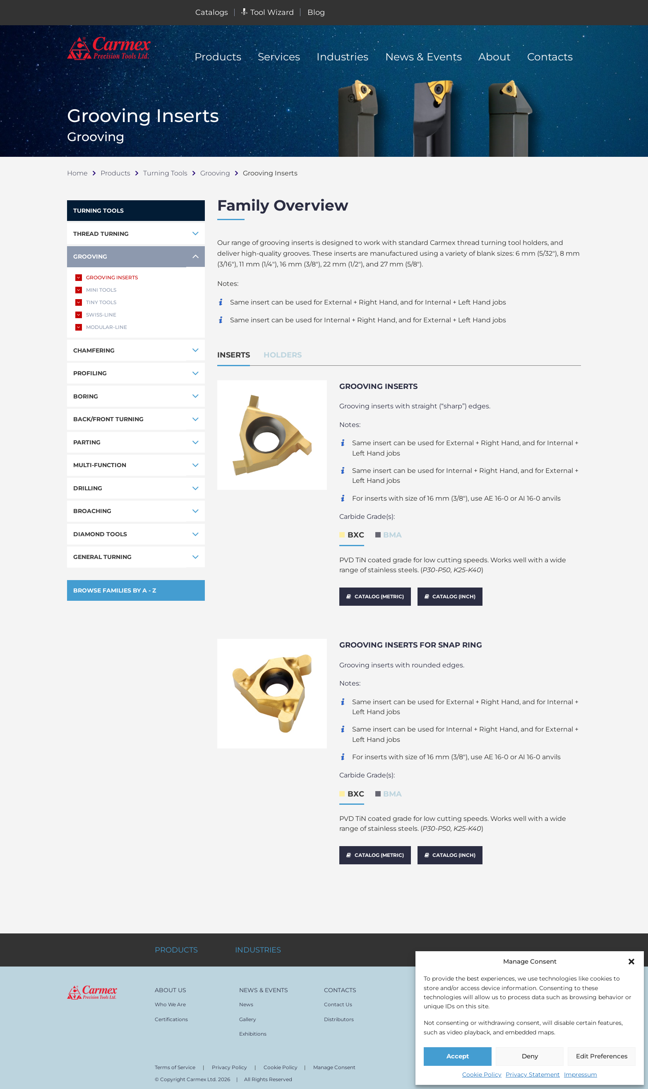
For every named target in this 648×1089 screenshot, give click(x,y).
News (246, 1001)
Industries (342, 56)
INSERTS (233, 355)
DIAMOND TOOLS (100, 534)
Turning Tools (165, 173)
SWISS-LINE (95, 315)
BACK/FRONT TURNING (108, 419)
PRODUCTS (176, 946)
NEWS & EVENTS (263, 986)
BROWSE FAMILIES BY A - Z (114, 591)
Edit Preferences (602, 1056)
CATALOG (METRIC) (375, 596)
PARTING (87, 442)
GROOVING (90, 256)
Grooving (215, 173)
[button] (631, 961)
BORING (85, 396)
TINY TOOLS (95, 302)
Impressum (580, 1074)
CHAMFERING (94, 350)
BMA (392, 535)
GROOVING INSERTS (106, 277)
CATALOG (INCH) (450, 596)
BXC (356, 535)
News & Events (423, 56)
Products (217, 56)
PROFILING (90, 373)
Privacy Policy (229, 1063)
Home (77, 173)
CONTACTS (340, 986)
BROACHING (92, 511)
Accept (457, 1056)
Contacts (550, 56)
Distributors (339, 1015)
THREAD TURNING (101, 233)
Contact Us (338, 1001)
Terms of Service (175, 1063)
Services (279, 56)
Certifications (171, 1015)
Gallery (247, 1015)
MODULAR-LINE (101, 327)
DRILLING (87, 488)
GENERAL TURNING (102, 557)
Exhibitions (252, 1030)
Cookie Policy (482, 1074)
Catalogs (211, 12)
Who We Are (170, 1001)
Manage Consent (334, 1063)
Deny (530, 1056)
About (494, 56)
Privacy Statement (533, 1074)
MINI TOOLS (95, 290)
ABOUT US (170, 986)
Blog (316, 12)
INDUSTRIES (258, 946)
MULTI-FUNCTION (99, 465)
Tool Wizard (267, 12)
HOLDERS (283, 355)
